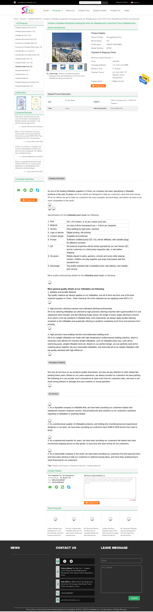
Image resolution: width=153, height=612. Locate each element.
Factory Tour (83, 10)
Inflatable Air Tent (21, 35)
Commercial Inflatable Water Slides (27, 47)
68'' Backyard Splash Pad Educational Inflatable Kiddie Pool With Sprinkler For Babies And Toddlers (91, 533)
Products (56, 10)
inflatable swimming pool (60, 466)
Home (46, 10)
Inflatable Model (20, 78)
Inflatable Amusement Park (24, 39)
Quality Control (99, 10)
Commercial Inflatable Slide (24, 43)
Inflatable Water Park (22, 59)
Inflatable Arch (20, 74)
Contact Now (99, 86)
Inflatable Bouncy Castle (23, 51)
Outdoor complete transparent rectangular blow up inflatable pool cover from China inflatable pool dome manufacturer (67, 76)
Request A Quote (122, 2)
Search (104, 3)
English (136, 3)
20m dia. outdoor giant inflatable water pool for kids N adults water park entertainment (74, 532)
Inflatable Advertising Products (25, 82)
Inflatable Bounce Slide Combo (25, 55)
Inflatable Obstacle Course (24, 27)
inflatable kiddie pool (94, 466)
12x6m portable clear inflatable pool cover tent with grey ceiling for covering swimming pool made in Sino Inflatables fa (55, 534)
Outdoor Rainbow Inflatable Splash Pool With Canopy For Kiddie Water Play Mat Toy (110, 532)
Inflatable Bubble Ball (22, 86)
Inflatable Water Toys (22, 63)
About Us (70, 10)
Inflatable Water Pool (35, 19)
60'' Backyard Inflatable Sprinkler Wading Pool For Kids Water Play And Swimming (129, 532)
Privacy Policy (31, 609)
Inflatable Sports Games (23, 31)
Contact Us (115, 10)
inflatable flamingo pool (78, 466)
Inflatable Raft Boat (21, 70)
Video (126, 10)
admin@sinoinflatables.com (26, 2)
